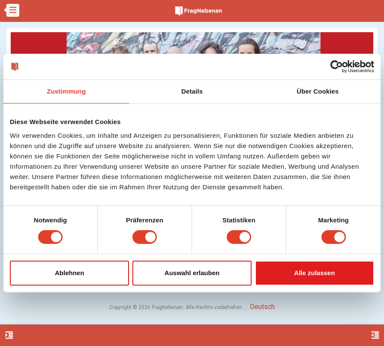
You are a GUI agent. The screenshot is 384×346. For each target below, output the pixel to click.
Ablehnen (69, 272)
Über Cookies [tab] (318, 91)
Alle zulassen (314, 272)
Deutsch (262, 307)
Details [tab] (192, 91)
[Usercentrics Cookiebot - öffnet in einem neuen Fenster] (336, 66)
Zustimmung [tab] (66, 91)
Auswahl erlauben (192, 272)
